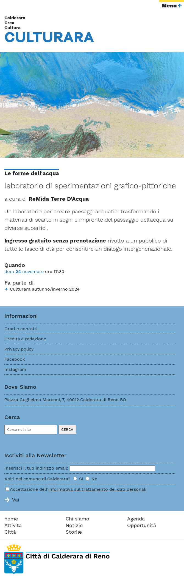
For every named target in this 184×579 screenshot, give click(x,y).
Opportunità (141, 525)
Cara (49, 37)
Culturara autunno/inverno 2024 (45, 289)
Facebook (14, 359)
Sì (81, 478)
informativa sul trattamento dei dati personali (97, 489)
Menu (169, 5)
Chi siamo (77, 519)
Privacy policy (19, 349)
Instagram (15, 369)
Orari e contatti (20, 328)
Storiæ (74, 532)
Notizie (74, 525)
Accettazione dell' (78, 489)
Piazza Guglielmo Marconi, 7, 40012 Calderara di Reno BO (65, 399)
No (94, 478)
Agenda (136, 519)
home (11, 519)
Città (10, 532)
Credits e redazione (25, 338)
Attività (13, 525)
